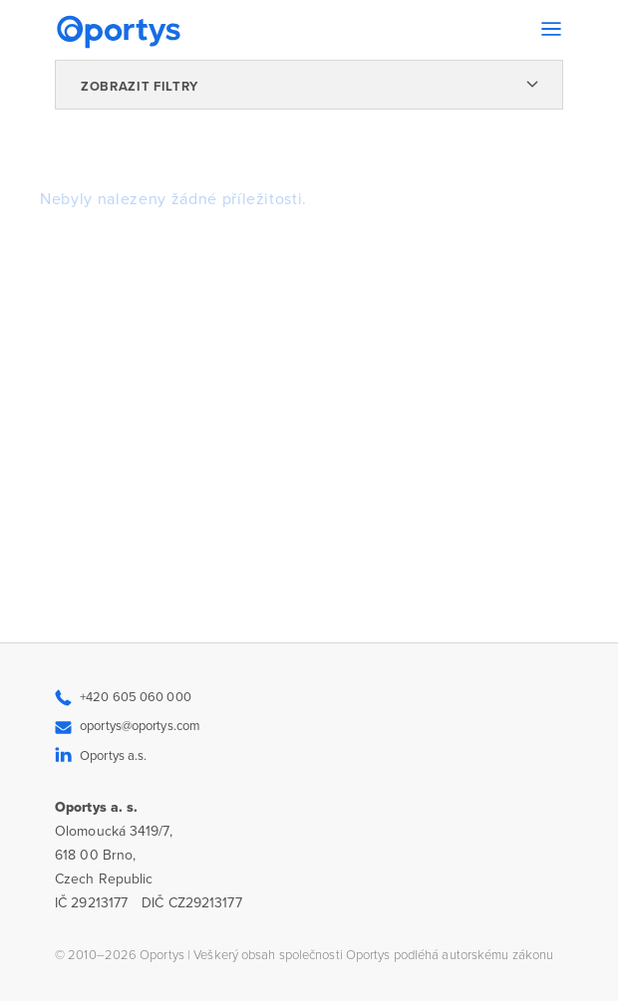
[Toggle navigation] (551, 29)
